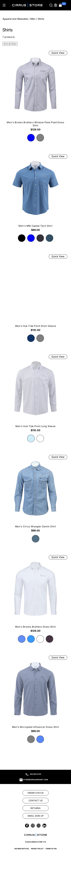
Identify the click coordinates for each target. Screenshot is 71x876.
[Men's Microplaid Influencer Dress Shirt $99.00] (35, 695)
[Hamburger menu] (4, 5)
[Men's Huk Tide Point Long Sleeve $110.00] (35, 394)
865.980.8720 (35, 774)
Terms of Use (51, 849)
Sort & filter (10, 43)
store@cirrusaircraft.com (35, 779)
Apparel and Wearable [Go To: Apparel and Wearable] (15, 18)
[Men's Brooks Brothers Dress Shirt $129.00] (35, 595)
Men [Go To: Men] (32, 18)
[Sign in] (56, 5)
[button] (62, 5)
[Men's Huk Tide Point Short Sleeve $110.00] (35, 294)
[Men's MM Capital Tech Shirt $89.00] (35, 194)
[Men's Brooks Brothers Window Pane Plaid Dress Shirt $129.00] (35, 91)
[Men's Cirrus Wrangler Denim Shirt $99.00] (35, 494)
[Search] (51, 5)
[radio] (31, 137)
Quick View (57, 52)
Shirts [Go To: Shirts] (41, 18)
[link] (36, 793)
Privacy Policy (37, 849)
